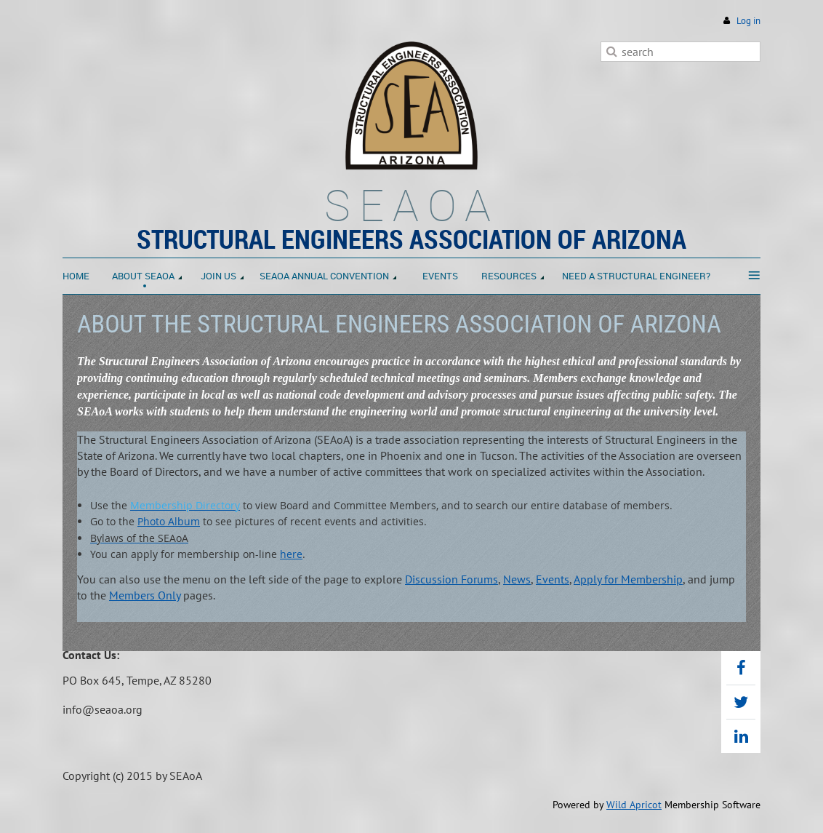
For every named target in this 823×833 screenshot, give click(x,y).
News (517, 579)
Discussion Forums (451, 579)
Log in (748, 21)
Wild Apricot (634, 804)
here (291, 554)
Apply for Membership (628, 579)
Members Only (144, 595)
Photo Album (168, 521)
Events (552, 579)
